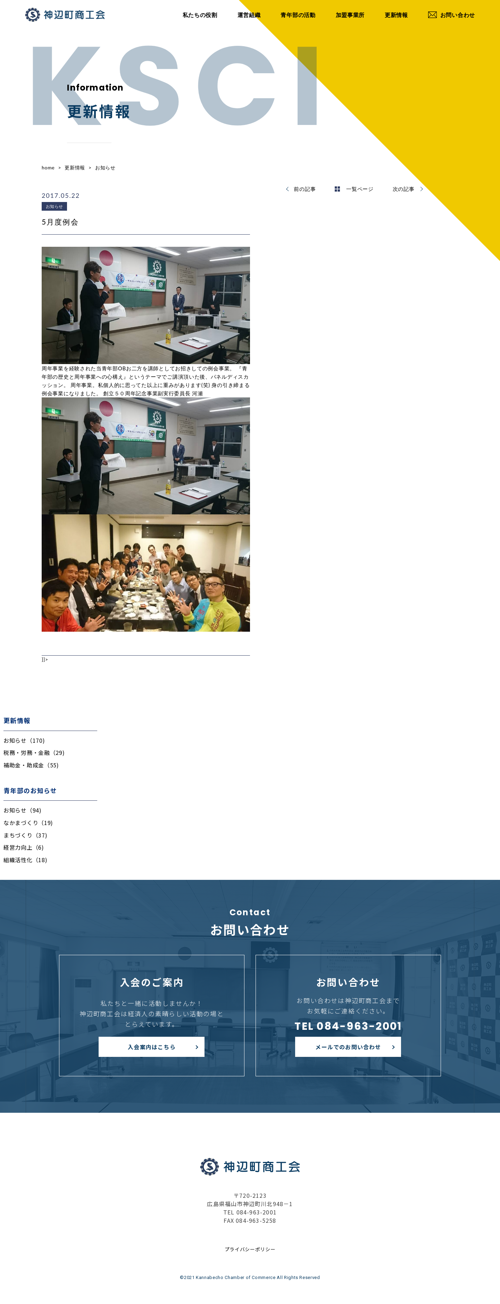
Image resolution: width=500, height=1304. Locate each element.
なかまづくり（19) (28, 822)
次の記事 (404, 189)
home (48, 167)
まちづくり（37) (25, 835)
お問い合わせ (451, 14)
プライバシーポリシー (250, 1249)
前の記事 (305, 189)
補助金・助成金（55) (31, 765)
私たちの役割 (200, 14)
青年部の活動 (298, 14)
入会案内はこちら (152, 1047)
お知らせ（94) (22, 810)
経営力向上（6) (23, 847)
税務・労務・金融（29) (34, 752)
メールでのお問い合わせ (348, 1047)
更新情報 (396, 14)
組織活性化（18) (25, 860)
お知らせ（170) (24, 740)
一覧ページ (354, 189)
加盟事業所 (350, 14)
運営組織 (249, 14)
